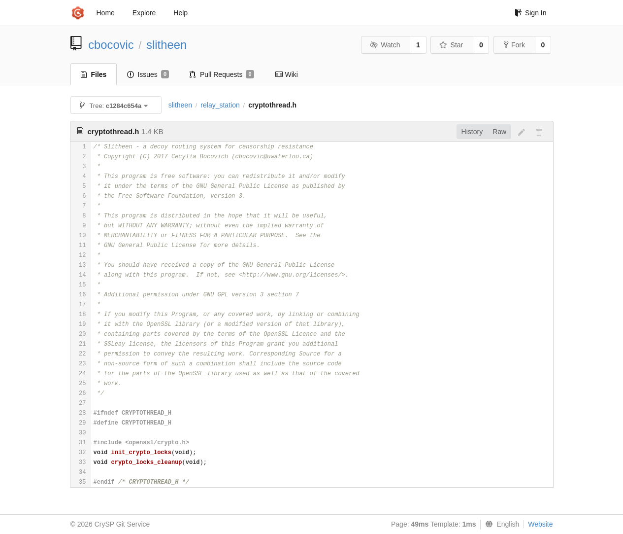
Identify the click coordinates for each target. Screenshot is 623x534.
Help (180, 13)
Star (451, 45)
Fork (514, 45)
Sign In (531, 13)
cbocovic (111, 44)
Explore (144, 13)
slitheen (166, 44)
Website (540, 524)
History (472, 132)
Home (106, 13)
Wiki (286, 74)
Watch (385, 45)
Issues (148, 74)
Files (94, 74)
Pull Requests (222, 74)
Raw (499, 132)
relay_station (219, 105)
